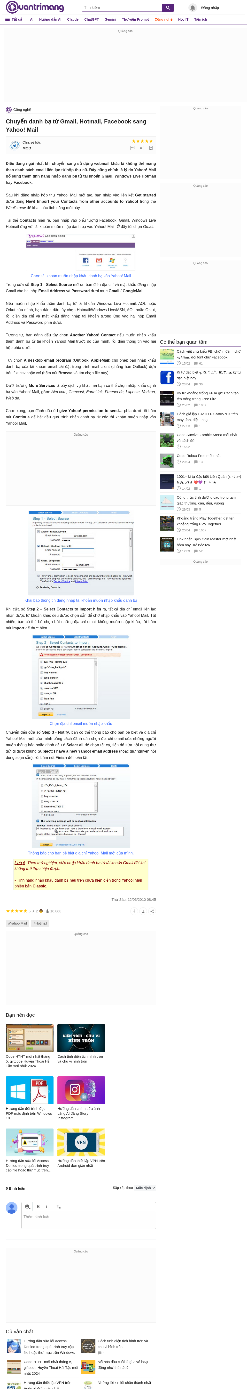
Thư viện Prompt (135, 19)
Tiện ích (200, 19)
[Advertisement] (125, 68)
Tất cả (17, 19)
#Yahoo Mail (17, 923)
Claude (73, 19)
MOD (27, 148)
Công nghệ (163, 19)
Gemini (110, 19)
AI (31, 19)
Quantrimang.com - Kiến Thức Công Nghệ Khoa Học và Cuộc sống (35, 7)
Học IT (183, 19)
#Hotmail (40, 923)
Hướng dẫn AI (50, 19)
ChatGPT (91, 19)
